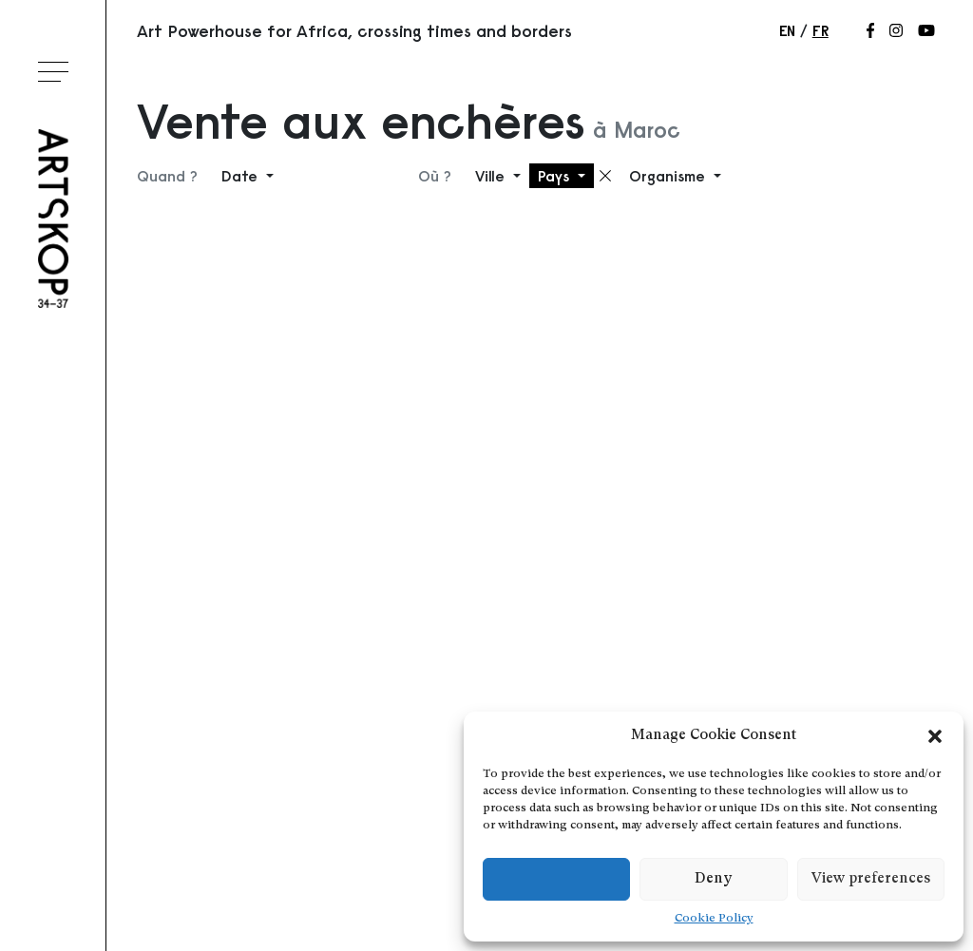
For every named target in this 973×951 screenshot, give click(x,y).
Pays (556, 175)
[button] (934, 736)
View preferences (870, 879)
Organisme (669, 175)
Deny (713, 879)
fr (820, 30)
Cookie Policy (714, 918)
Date (241, 175)
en (787, 30)
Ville (492, 175)
